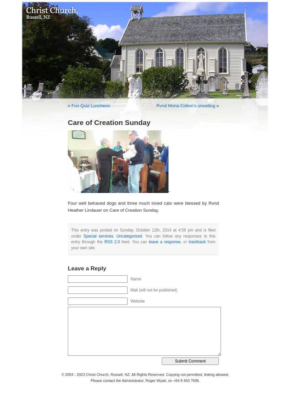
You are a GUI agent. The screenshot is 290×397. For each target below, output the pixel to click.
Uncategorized (129, 236)
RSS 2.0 (112, 242)
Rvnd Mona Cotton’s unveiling (185, 105)
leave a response (164, 242)
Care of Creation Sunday (109, 122)
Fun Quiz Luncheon (90, 105)
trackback (197, 242)
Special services (98, 236)
